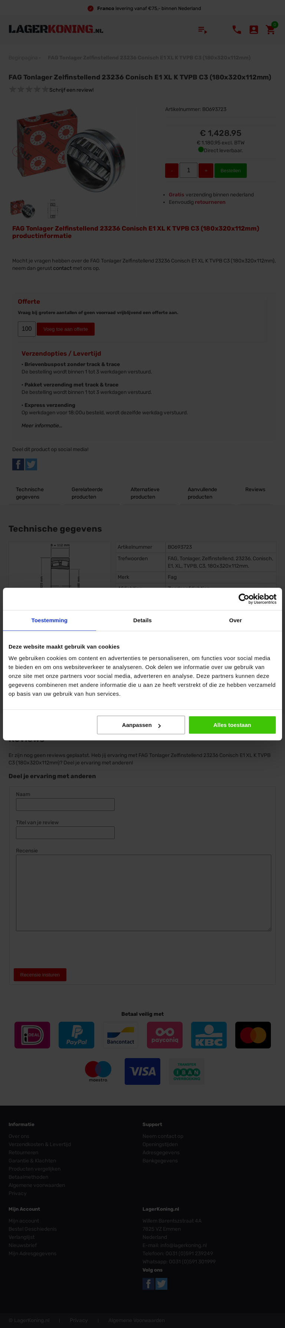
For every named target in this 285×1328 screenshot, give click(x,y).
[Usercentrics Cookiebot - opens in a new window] (244, 598)
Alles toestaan (232, 725)
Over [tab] (235, 620)
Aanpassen (141, 725)
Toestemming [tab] (50, 620)
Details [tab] (142, 620)
